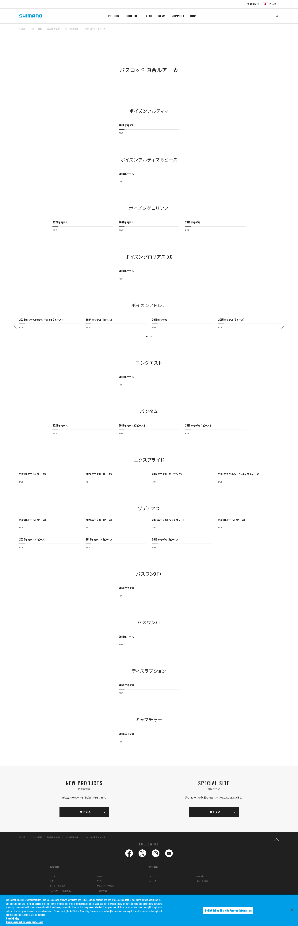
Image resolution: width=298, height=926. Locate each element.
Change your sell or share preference (24, 922)
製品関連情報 (53, 28)
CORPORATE (253, 4)
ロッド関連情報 (71, 28)
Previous (15, 326)
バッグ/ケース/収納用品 (60, 890)
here (127, 900)
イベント (200, 876)
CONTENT (132, 15)
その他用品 (102, 890)
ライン (100, 880)
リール (52, 876)
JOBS (193, 15)
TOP (276, 31)
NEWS (162, 15)
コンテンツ (154, 876)
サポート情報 (36, 28)
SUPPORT (177, 15)
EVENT (148, 15)
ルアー (52, 880)
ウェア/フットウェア (105, 885)
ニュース (152, 880)
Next (283, 326)
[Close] (292, 909)
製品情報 (54, 867)
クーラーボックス (57, 885)
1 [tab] (146, 336)
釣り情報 (153, 867)
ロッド (99, 876)
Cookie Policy (12, 918)
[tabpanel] (149, 127)
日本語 (22, 28)
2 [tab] (151, 336)
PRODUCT (114, 15)
